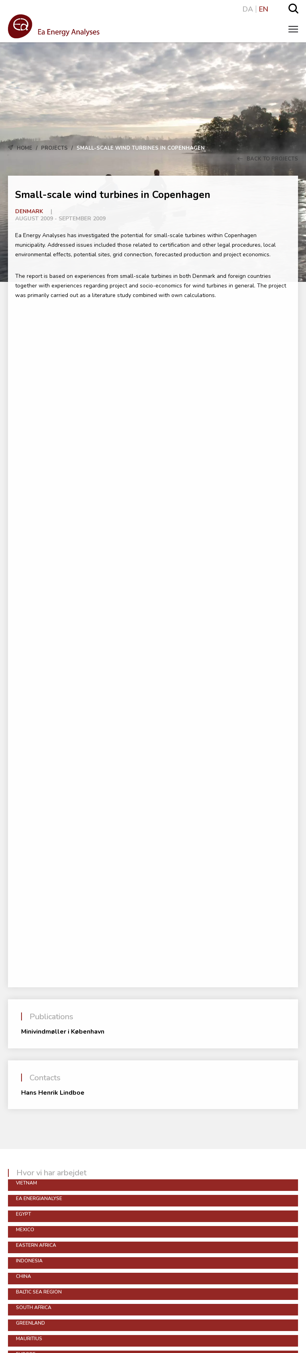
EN (263, 9)
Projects (54, 148)
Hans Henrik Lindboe (52, 1092)
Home (24, 148)
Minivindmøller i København (62, 1031)
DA (248, 9)
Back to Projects (267, 158)
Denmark (29, 211)
